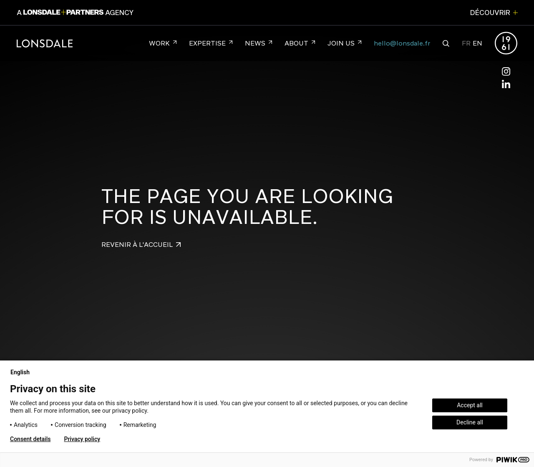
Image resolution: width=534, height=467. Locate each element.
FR (466, 43)
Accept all (470, 405)
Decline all (469, 422)
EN (477, 43)
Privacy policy (82, 439)
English (23, 372)
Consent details (30, 439)
